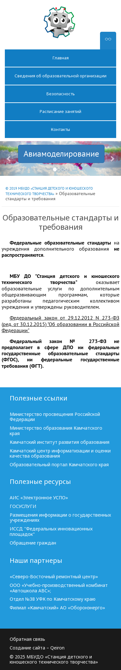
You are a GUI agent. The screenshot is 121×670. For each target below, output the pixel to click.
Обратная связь (27, 639)
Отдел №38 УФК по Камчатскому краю (53, 599)
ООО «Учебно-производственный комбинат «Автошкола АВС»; (59, 588)
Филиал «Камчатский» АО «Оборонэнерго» (57, 608)
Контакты (60, 129)
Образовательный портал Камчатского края (59, 465)
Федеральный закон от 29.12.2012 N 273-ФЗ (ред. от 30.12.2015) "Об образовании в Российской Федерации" (60, 323)
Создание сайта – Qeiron (37, 648)
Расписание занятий (60, 111)
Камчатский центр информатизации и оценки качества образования (60, 453)
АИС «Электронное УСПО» (39, 498)
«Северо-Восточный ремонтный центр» (54, 577)
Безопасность (60, 94)
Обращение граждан (33, 543)
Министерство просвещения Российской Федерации (55, 417)
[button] (9, 158)
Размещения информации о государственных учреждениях (60, 517)
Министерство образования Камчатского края (56, 430)
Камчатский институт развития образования (59, 442)
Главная (61, 58)
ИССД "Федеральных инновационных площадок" (51, 531)
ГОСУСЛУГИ (23, 506)
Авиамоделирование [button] (61, 153)
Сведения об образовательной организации (60, 76)
